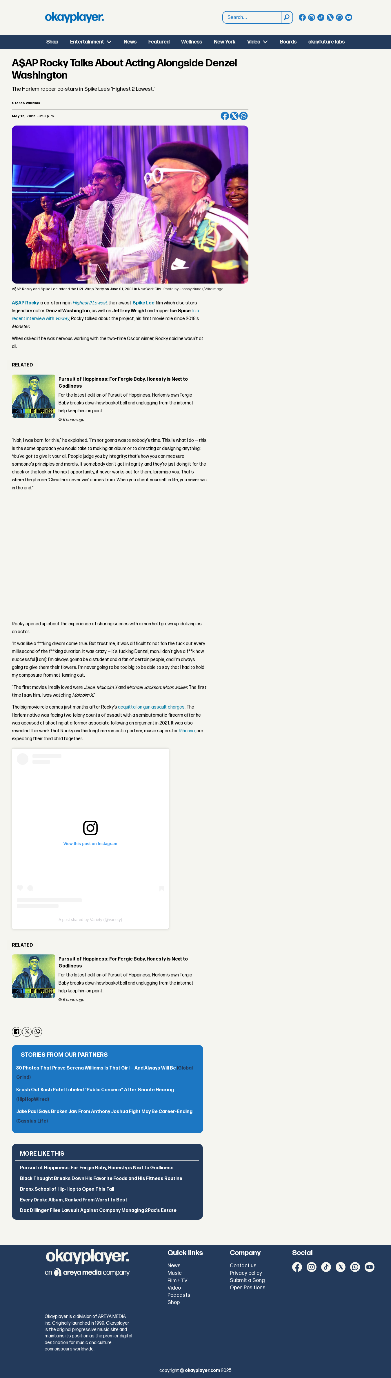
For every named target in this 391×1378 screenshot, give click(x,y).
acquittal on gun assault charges (151, 707)
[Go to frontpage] (74, 17)
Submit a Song (247, 1280)
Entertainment (87, 42)
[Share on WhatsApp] (243, 116)
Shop (52, 42)
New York (224, 42)
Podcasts (179, 1295)
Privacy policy (246, 1273)
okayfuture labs (326, 42)
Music (175, 1273)
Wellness (191, 42)
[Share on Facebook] (225, 116)
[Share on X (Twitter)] (234, 116)
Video (253, 42)
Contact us (243, 1266)
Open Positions (247, 1288)
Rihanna (187, 731)
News (130, 42)
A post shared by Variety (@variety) (90, 919)
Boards (288, 42)
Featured (159, 42)
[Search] (286, 17)
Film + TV (178, 1280)
